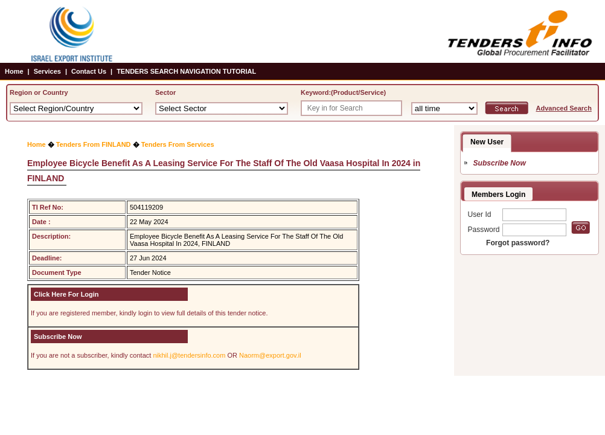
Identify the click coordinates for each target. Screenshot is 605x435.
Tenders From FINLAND (93, 144)
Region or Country (39, 92)
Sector (165, 92)
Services (47, 71)
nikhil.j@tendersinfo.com (189, 355)
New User (487, 142)
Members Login (498, 194)
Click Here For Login (66, 294)
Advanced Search (564, 108)
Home (14, 71)
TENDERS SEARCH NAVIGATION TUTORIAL (186, 71)
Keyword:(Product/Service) (343, 92)
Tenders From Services (177, 144)
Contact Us (88, 71)
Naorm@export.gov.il (270, 355)
